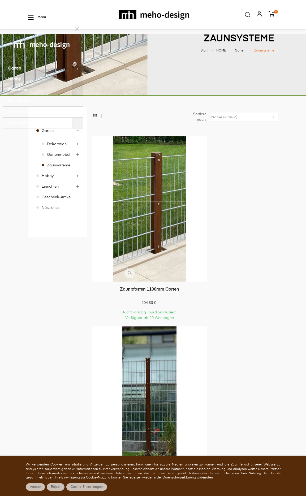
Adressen (163, 380)
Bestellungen (166, 360)
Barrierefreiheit (232, 405)
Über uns (227, 350)
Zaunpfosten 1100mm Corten (121, 237)
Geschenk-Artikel (56, 214)
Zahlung (226, 375)
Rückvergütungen (170, 370)
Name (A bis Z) (244, 134)
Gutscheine (165, 390)
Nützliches (50, 224)
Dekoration (57, 161)
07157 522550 (83, 395)
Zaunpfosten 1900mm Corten (185, 237)
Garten (48, 147)
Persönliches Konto (172, 350)
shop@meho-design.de (91, 411)
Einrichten (50, 203)
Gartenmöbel (58, 171)
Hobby (48, 193)
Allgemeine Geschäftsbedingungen (239, 362)
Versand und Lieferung (239, 384)
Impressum (229, 394)
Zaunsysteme (58, 182)
